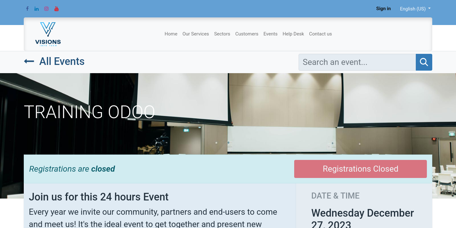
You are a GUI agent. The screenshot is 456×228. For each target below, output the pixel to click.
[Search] (424, 62)
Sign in (383, 8)
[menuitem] (171, 34)
